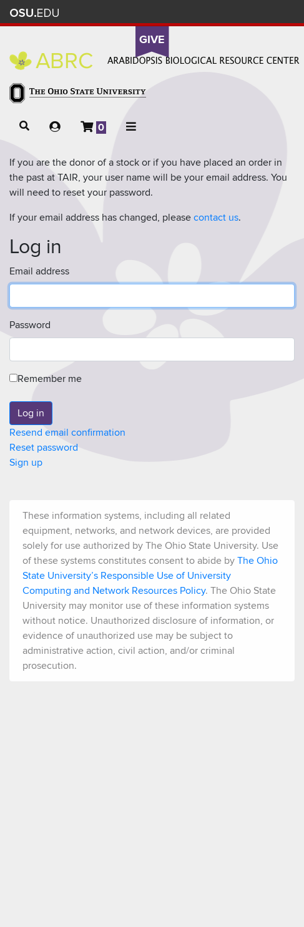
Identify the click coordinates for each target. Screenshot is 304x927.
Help (189, 13)
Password (30, 325)
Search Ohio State (281, 13)
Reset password (43, 447)
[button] (24, 126)
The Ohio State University (34, 13)
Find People (244, 13)
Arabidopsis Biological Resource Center (154, 60)
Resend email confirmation (67, 432)
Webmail (263, 13)
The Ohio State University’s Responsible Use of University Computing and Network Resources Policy (150, 575)
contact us (216, 217)
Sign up (25, 462)
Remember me (45, 379)
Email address (39, 271)
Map (226, 13)
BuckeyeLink (207, 13)
